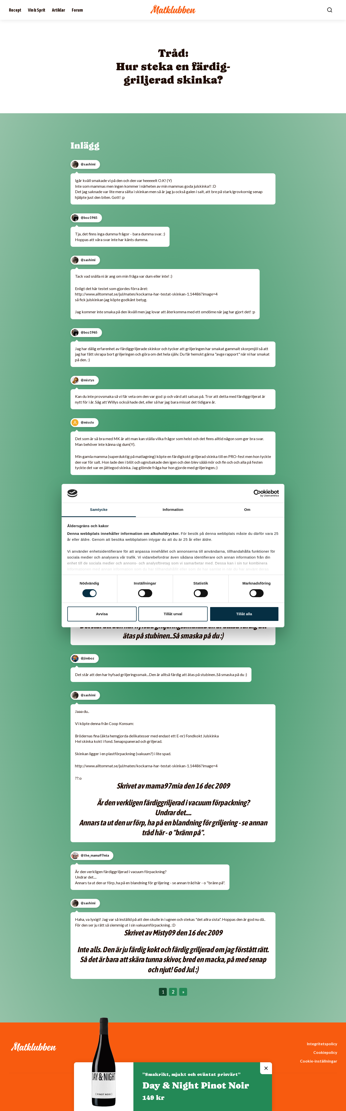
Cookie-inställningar (318, 1061)
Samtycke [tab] (99, 509)
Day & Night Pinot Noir (195, 1085)
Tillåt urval (173, 614)
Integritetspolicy (322, 1043)
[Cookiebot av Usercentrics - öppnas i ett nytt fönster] (257, 493)
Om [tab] (247, 509)
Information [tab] (173, 509)
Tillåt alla (244, 614)
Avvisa (102, 614)
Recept (15, 10)
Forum (77, 10)
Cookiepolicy (325, 1052)
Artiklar (58, 10)
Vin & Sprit (36, 10)
